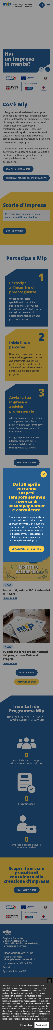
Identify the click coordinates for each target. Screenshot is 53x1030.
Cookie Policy (40, 1019)
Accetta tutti (41, 1025)
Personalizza (26, 1025)
